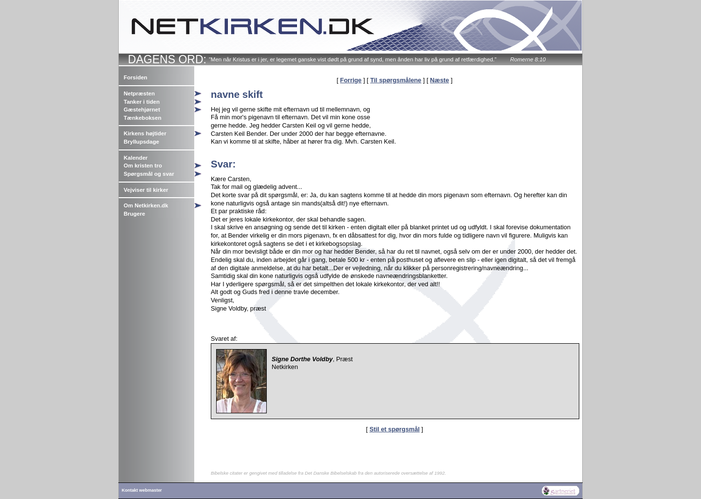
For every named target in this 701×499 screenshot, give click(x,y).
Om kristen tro (143, 165)
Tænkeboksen (142, 118)
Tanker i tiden (142, 102)
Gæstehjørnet (142, 109)
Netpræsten (139, 93)
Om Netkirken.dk (146, 205)
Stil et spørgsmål (394, 429)
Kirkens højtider (145, 133)
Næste (439, 80)
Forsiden (136, 77)
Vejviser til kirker (146, 190)
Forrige (351, 80)
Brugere (134, 214)
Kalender (136, 158)
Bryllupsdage (141, 142)
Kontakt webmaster (142, 490)
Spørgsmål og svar (149, 174)
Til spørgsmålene (395, 80)
